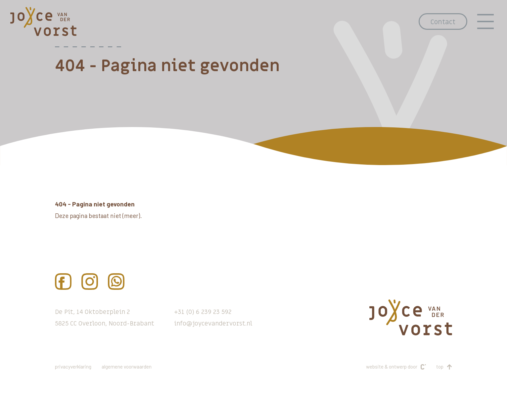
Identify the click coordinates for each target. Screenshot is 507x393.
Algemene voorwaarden (127, 367)
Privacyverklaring (73, 367)
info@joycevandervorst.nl (213, 323)
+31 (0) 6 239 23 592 (203, 312)
